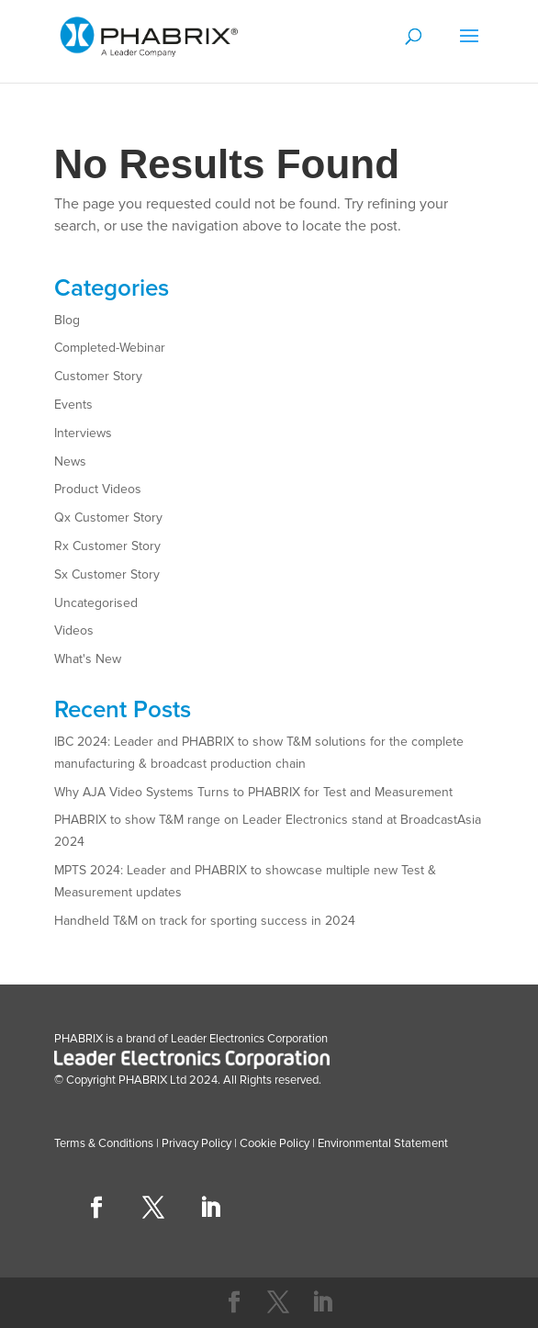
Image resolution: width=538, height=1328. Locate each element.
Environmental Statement (381, 1143)
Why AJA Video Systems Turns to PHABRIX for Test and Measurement (253, 792)
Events (73, 404)
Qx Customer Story (108, 517)
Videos (74, 630)
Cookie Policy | (277, 1143)
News (70, 461)
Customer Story (98, 376)
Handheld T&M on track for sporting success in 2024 (204, 920)
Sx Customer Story (107, 574)
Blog (67, 320)
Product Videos (97, 489)
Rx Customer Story (107, 546)
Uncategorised (96, 603)
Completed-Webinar (109, 347)
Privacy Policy (196, 1143)
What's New (87, 659)
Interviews (83, 433)
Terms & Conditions (103, 1143)
